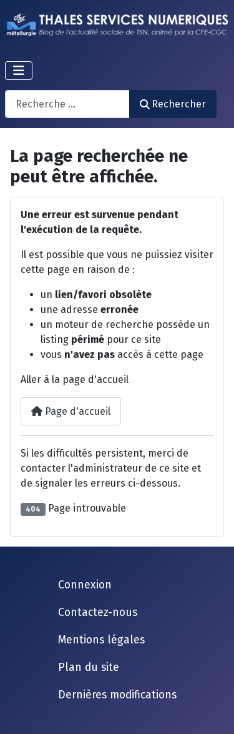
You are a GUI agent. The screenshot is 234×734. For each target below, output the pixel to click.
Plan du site (88, 667)
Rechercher (173, 104)
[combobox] (67, 104)
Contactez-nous (97, 612)
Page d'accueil (70, 411)
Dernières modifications (117, 695)
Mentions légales (101, 640)
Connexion (85, 585)
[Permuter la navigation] (18, 70)
